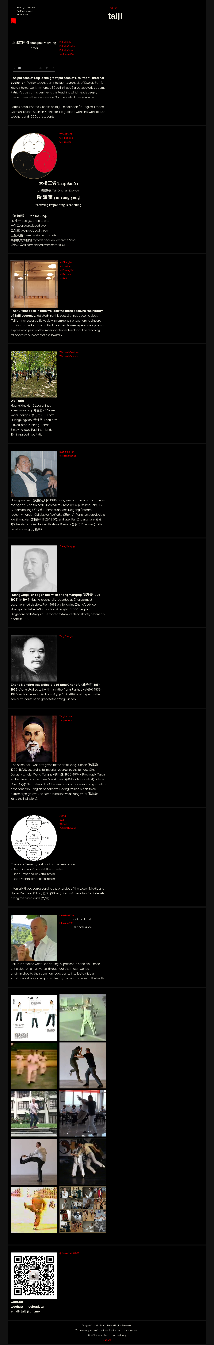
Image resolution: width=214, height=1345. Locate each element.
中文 (111, 7)
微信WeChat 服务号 (69, 1253)
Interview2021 (66, 923)
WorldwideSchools (68, 356)
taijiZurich (64, 278)
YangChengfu (66, 636)
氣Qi (61, 819)
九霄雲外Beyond (67, 827)
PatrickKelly (65, 42)
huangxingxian (66, 451)
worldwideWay (66, 54)
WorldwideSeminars (69, 352)
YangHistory (65, 720)
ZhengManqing (67, 546)
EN (116, 7)
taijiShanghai (65, 262)
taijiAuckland (65, 274)
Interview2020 (66, 915)
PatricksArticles (67, 45)
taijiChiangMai (66, 270)
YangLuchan (65, 716)
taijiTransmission (68, 455)
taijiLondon (65, 266)
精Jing (62, 815)
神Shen (63, 823)
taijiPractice (65, 141)
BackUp (107, 1339)
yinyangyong (65, 133)
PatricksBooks (66, 50)
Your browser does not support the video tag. (34, 63)
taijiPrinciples (66, 137)
